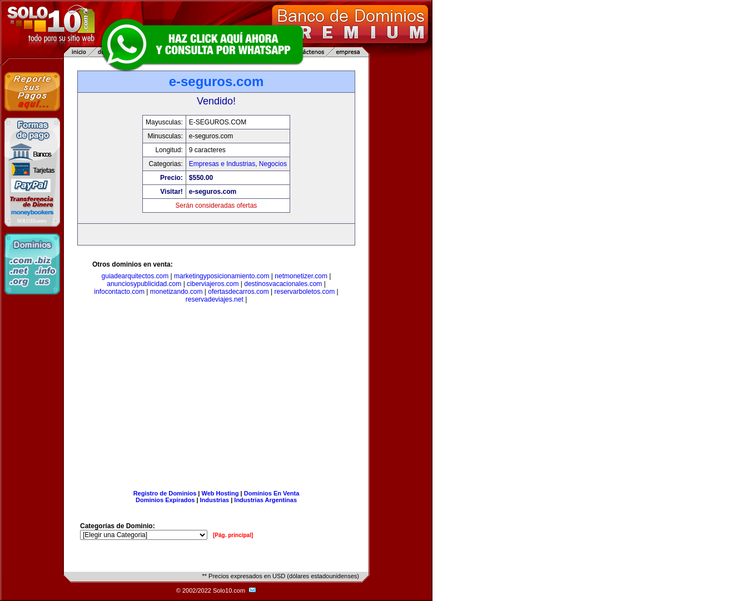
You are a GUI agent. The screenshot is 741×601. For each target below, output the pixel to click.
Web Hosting (220, 493)
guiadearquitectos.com (135, 276)
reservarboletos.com (305, 292)
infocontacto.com (119, 292)
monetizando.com (176, 292)
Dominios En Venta (272, 493)
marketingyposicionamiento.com (221, 276)
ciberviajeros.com (212, 284)
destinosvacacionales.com (283, 284)
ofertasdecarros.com (238, 292)
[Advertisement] (216, 399)
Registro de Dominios (165, 493)
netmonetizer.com (301, 276)
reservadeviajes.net (214, 299)
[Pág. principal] (233, 535)
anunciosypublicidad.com (144, 284)
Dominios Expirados (165, 500)
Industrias (215, 500)
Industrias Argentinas (265, 500)
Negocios (273, 164)
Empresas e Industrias (222, 164)
